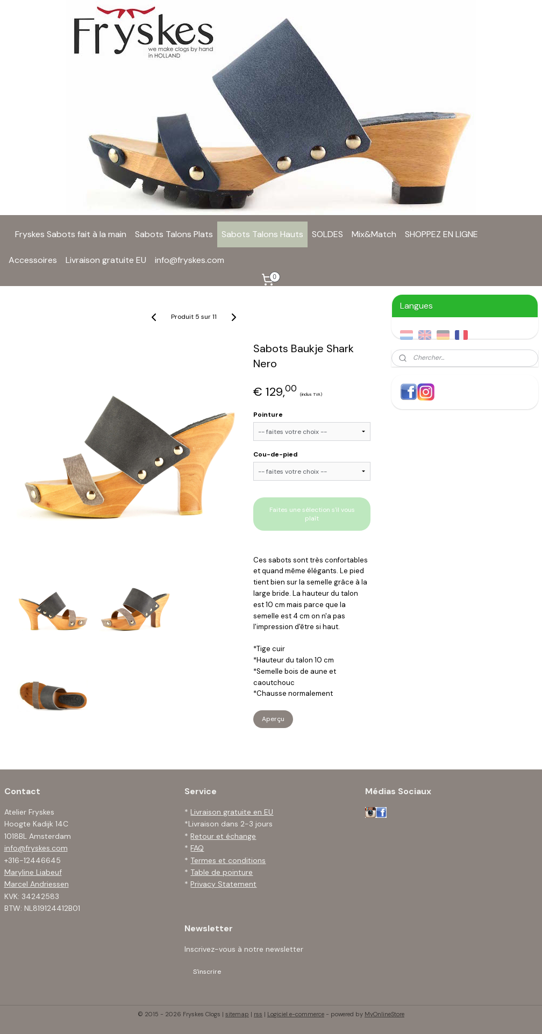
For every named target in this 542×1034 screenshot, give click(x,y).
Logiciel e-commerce (295, 1014)
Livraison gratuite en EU (231, 812)
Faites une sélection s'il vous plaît (312, 514)
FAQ (197, 848)
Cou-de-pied (275, 454)
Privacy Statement (223, 884)
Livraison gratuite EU (106, 260)
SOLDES (327, 234)
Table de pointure (221, 872)
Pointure (268, 414)
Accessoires (33, 260)
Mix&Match (374, 234)
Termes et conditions (228, 860)
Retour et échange (223, 836)
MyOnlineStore (384, 1014)
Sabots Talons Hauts (262, 234)
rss (258, 1014)
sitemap (237, 1014)
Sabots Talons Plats (174, 234)
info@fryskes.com (189, 260)
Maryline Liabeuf (33, 872)
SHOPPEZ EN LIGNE (441, 234)
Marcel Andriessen (36, 884)
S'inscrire (207, 971)
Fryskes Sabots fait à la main (70, 234)
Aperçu (273, 719)
